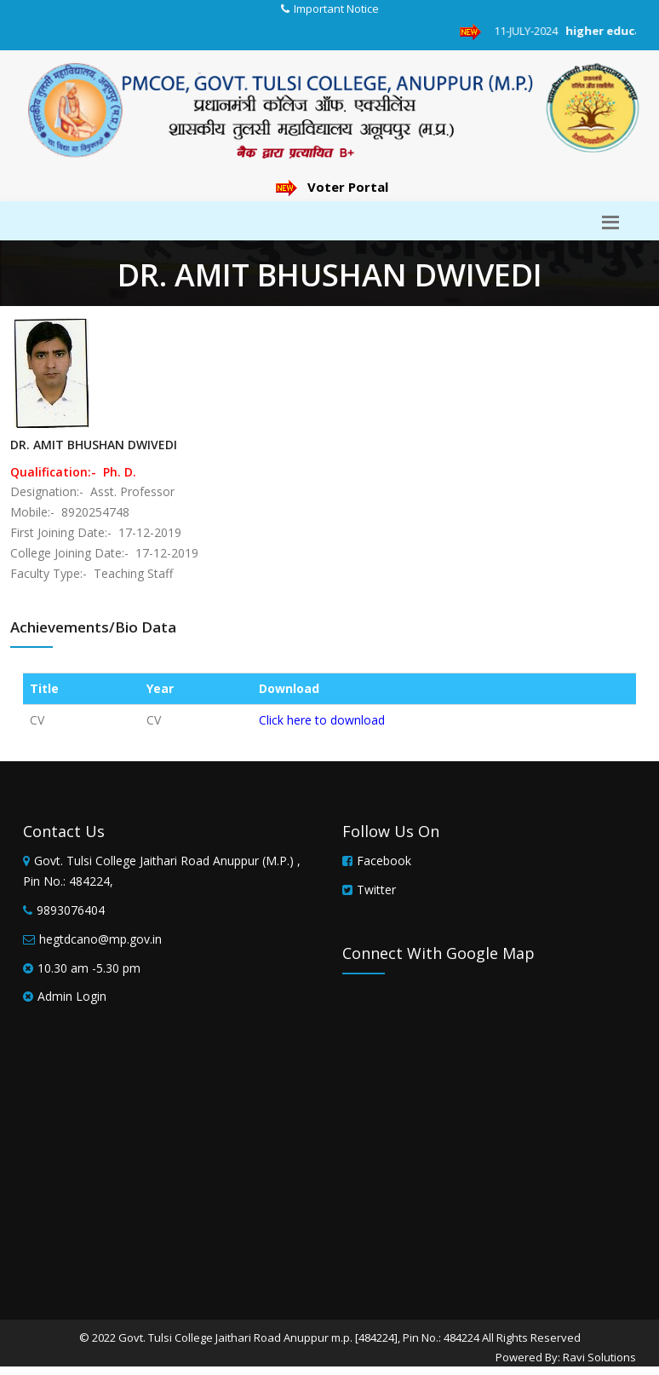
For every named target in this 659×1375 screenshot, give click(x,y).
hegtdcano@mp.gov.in (100, 939)
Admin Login (71, 996)
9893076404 (71, 910)
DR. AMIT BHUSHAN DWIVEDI (93, 444)
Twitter (376, 889)
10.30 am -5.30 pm (88, 968)
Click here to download (322, 720)
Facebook (384, 860)
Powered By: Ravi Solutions (566, 1357)
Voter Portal (332, 186)
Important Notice (336, 8)
